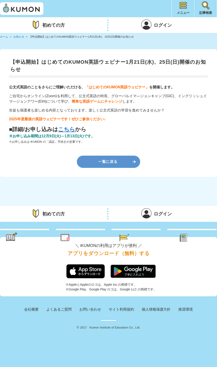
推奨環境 (185, 326)
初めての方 (53, 25)
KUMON (108, 340)
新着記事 (197, 238)
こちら (66, 129)
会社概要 (31, 326)
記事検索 (205, 12)
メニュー (183, 12)
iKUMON (21, 8)
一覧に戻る (108, 162)
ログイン (163, 25)
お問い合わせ (90, 326)
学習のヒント (29, 238)
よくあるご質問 (59, 326)
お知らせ (18, 36)
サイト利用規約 (121, 326)
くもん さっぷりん (86, 238)
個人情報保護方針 (156, 326)
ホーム (4, 36)
